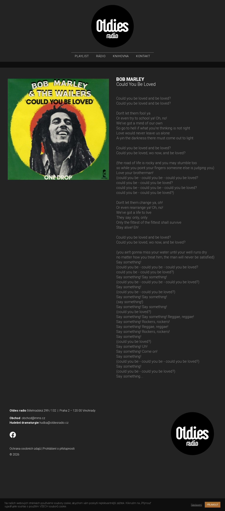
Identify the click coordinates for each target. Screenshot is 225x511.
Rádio (101, 57)
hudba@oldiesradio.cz (54, 463)
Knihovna (121, 57)
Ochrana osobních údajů (25, 489)
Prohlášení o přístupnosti (59, 489)
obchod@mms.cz (33, 459)
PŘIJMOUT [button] (212, 504)
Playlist (82, 57)
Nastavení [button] (196, 504)
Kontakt (143, 57)
